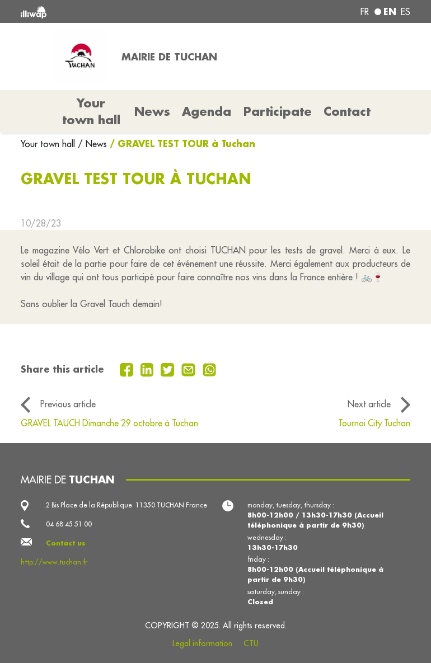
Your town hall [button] (91, 111)
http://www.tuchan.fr (54, 562)
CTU (251, 643)
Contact (347, 111)
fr (364, 11)
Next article (369, 404)
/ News (92, 143)
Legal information (202, 643)
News (152, 111)
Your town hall (49, 143)
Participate (277, 111)
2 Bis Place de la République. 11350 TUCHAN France (126, 505)
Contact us (66, 543)
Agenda (206, 111)
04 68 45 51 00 (69, 524)
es (405, 11)
